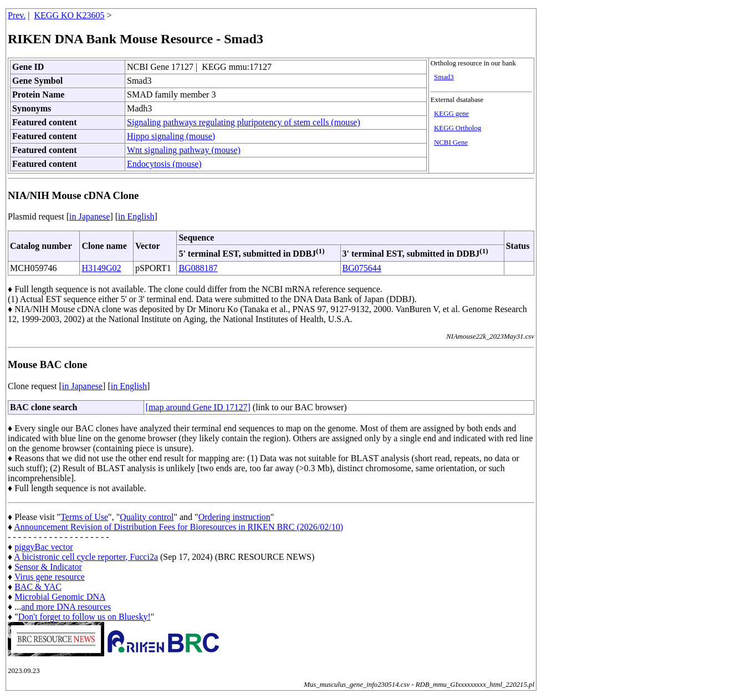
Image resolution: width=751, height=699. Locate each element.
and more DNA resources (66, 606)
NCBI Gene (451, 142)
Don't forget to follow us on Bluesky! (84, 616)
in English (136, 216)
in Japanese (89, 216)
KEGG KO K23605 (69, 15)
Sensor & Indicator (48, 567)
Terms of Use (84, 517)
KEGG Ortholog (457, 128)
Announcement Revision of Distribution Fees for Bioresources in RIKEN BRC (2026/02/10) (178, 527)
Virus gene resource (49, 576)
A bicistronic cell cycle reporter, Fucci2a (86, 557)
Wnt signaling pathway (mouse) (184, 150)
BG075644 (362, 268)
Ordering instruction (234, 517)
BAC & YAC (38, 586)
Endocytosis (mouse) (164, 164)
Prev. (16, 15)
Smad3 (444, 77)
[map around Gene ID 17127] (198, 407)
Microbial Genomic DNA (59, 596)
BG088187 (197, 268)
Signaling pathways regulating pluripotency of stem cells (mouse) (243, 122)
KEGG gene (451, 114)
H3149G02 (101, 268)
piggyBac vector (43, 547)
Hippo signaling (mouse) (171, 136)
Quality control (146, 517)
